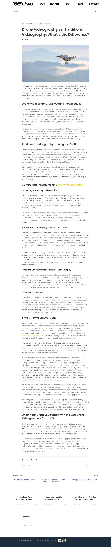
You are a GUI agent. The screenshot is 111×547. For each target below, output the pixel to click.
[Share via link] (36, 459)
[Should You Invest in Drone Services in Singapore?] (55, 486)
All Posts (15, 11)
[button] (96, 11)
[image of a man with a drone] (85, 486)
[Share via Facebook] (23, 459)
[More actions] (88, 24)
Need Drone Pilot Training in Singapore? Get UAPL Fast (85, 498)
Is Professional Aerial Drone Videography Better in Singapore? (24, 498)
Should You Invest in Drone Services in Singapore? (53, 498)
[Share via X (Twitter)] (27, 459)
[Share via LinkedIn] (31, 459)
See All (96, 475)
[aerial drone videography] (26, 486)
